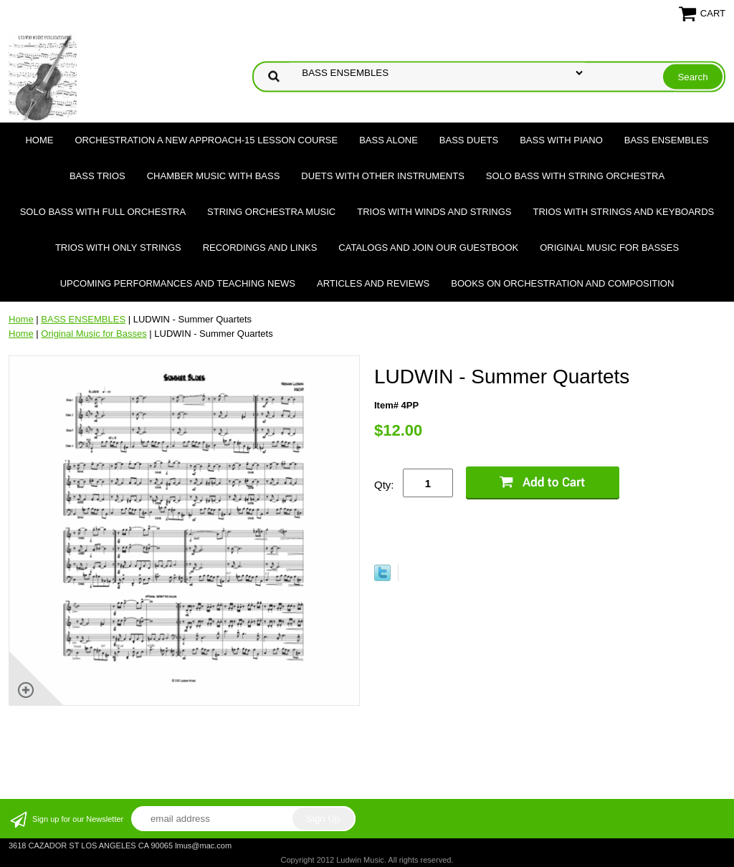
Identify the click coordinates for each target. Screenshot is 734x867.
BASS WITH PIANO (561, 140)
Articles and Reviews (373, 283)
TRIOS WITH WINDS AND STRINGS (434, 211)
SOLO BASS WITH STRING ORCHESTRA (575, 176)
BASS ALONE (388, 140)
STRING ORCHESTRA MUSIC (271, 211)
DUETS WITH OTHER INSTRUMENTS (382, 176)
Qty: (384, 485)
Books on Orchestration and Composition (562, 283)
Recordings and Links (260, 247)
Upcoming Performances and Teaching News (177, 283)
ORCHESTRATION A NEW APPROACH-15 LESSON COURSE (206, 140)
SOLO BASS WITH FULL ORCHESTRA (103, 211)
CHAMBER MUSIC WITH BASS (213, 176)
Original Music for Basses (609, 247)
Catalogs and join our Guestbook (428, 247)
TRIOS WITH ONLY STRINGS (118, 247)
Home (39, 140)
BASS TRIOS (97, 176)
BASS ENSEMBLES (666, 140)
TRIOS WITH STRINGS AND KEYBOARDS (623, 211)
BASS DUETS (468, 140)
